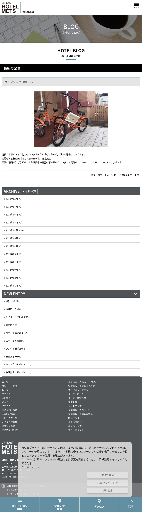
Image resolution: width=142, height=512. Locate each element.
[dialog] (75, 469)
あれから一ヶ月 (13, 356)
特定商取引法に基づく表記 (81, 386)
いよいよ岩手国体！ (16, 348)
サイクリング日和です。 (18, 317)
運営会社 (72, 402)
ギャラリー (7, 402)
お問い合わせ (8, 426)
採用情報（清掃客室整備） (81, 414)
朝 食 (5, 390)
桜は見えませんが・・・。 (19, 372)
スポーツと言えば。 (16, 341)
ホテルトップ (75, 426)
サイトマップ (75, 406)
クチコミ (6, 406)
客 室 (5, 382)
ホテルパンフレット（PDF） (82, 382)
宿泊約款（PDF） (10, 430)
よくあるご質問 (9, 422)
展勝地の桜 (11, 325)
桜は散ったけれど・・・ (18, 309)
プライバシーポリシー (79, 390)
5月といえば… (13, 301)
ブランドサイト (76, 430)
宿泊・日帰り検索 (20, 505)
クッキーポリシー (77, 394)
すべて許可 (107, 475)
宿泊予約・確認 (9, 410)
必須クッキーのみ (107, 483)
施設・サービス (9, 386)
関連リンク (73, 418)
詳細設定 (107, 490)
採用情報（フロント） (79, 410)
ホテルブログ (75, 422)
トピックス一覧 (9, 418)
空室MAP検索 (59, 505)
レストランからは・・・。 (19, 364)
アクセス (6, 394)
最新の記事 (30, 191)
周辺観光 (6, 398)
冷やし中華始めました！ (18, 333)
